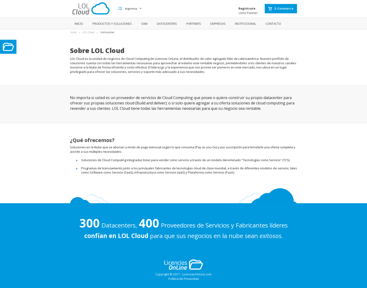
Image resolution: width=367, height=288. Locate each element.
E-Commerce (281, 8)
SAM (144, 23)
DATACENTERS (167, 23)
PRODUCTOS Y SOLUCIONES (112, 23)
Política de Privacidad (184, 279)
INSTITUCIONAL (245, 23)
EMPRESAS (218, 23)
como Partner (248, 10)
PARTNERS (193, 23)
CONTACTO (273, 23)
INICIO (79, 23)
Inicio (74, 32)
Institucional (107, 32)
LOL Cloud (88, 32)
